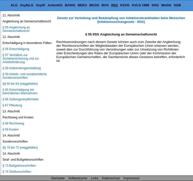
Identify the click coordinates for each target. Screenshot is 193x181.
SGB (177, 5)
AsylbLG (26, 5)
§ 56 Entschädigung (16, 49)
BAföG (70, 5)
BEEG (82, 5)
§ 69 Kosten (11, 129)
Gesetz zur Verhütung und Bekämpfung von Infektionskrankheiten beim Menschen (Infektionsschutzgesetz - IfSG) (121, 20)
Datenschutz (111, 178)
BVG (105, 5)
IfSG (114, 5)
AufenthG (55, 5)
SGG (155, 5)
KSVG (124, 5)
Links (94, 178)
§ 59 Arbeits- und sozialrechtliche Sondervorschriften (25, 75)
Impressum (131, 178)
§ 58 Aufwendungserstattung (22, 68)
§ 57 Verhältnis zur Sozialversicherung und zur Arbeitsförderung (21, 58)
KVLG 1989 (140, 5)
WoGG (166, 5)
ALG (14, 5)
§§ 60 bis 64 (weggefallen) (20, 83)
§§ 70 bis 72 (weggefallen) (20, 147)
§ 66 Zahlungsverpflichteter (21, 99)
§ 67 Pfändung (12, 105)
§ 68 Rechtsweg (13, 123)
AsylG (40, 5)
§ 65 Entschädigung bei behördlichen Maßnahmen (20, 91)
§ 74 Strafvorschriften (17, 171)
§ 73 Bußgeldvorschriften (19, 165)
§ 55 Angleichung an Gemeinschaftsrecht (16, 29)
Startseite (58, 178)
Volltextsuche (77, 178)
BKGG (94, 5)
